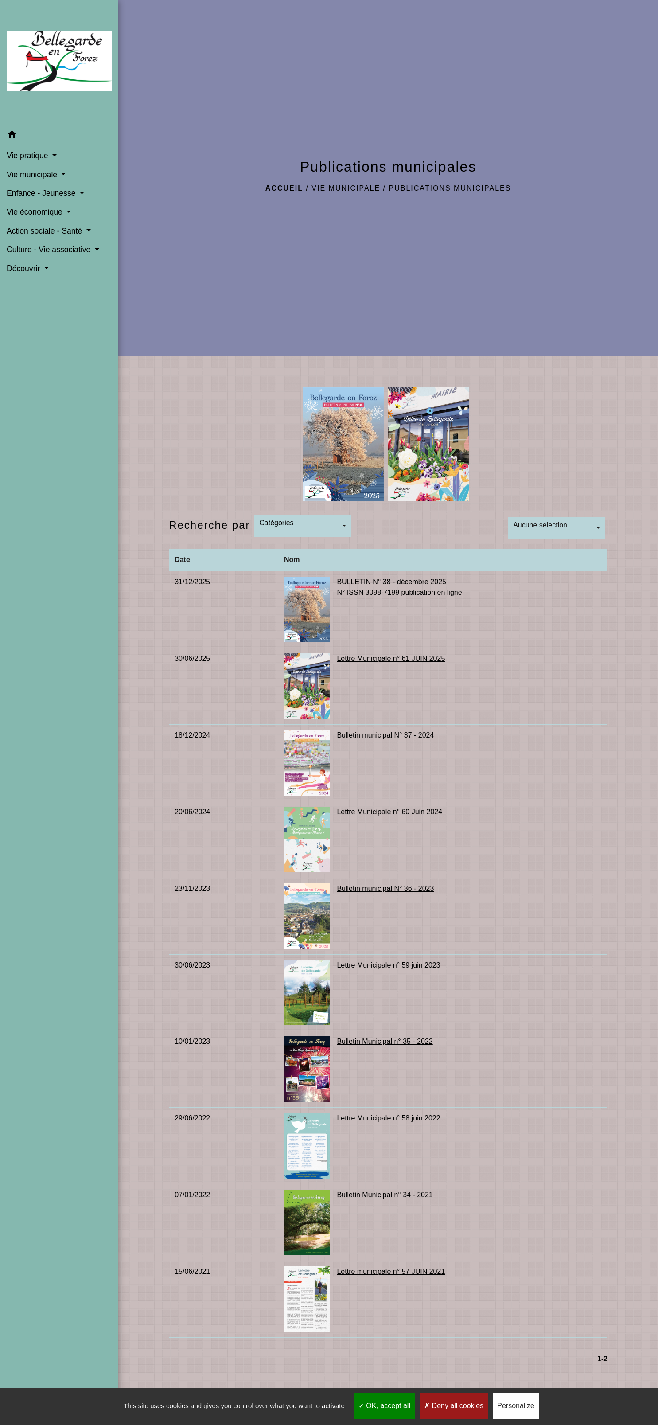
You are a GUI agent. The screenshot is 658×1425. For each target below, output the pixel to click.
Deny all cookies (453, 1405)
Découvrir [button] (24, 268)
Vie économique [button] (36, 211)
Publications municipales (450, 188)
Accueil (284, 188)
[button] (59, 135)
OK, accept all (384, 1405)
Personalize (515, 1405)
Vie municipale (345, 188)
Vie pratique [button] (28, 155)
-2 (604, 1359)
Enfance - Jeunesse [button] (42, 193)
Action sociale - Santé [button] (45, 230)
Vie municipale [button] (33, 174)
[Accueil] (59, 62)
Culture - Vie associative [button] (50, 249)
